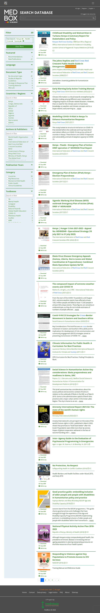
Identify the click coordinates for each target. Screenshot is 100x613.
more (79, 108)
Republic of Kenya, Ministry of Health (65, 532)
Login (77, 8)
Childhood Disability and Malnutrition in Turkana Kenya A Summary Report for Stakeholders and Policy (71, 36)
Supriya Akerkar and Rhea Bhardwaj (65, 501)
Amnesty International (60, 416)
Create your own (46, 589)
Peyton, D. (56, 378)
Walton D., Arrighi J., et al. (61, 290)
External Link (43, 424)
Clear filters (19, 46)
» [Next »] (58, 580)
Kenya (58, 92)
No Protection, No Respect (65, 465)
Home (24, 592)
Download (42, 50)
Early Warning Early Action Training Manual (73, 88)
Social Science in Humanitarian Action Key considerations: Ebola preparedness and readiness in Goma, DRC (72, 372)
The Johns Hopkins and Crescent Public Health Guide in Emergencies (70, 63)
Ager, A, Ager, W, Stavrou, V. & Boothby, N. (68, 444)
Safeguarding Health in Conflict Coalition (67, 468)
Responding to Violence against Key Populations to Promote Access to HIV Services (70, 557)
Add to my (42, 55)
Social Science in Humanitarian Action (66, 321)
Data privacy (41, 592)
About (67, 592)
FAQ (61, 592)
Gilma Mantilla (72, 349)
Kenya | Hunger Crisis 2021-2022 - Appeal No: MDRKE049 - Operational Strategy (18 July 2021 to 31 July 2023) (72, 231)
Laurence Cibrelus (59, 349)
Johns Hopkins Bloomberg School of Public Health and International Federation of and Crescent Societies (73, 72)
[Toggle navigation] (93, 3)
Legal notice (53, 592)
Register (84, 8)
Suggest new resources (88, 14)
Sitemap (75, 592)
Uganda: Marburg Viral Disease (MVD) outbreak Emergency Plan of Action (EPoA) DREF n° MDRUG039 (72, 203)
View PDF (42, 52)
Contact (32, 592)
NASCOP (55, 563)
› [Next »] (55, 580)
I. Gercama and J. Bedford (70, 378)
